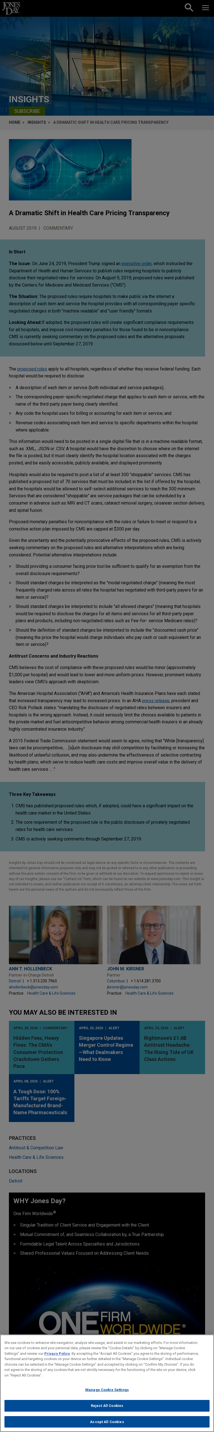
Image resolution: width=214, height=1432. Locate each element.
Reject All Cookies (107, 1411)
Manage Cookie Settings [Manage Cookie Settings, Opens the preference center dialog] (107, 1395)
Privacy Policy (57, 1358)
